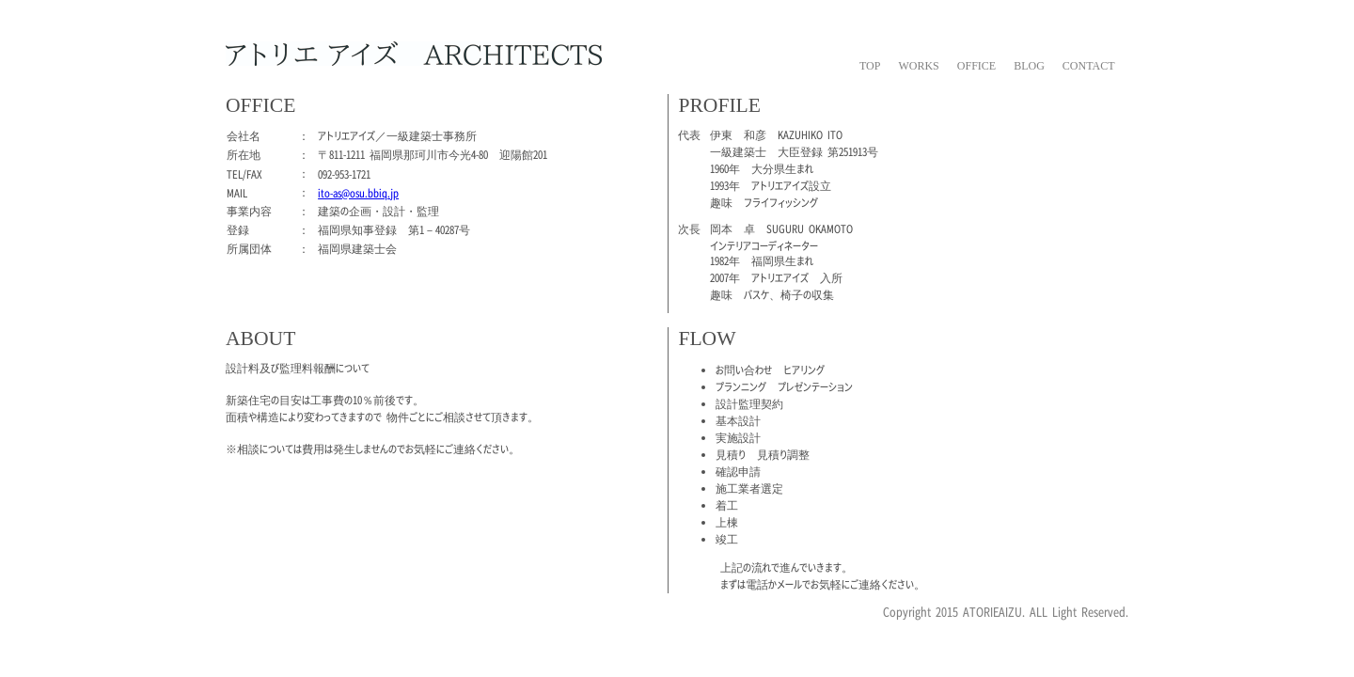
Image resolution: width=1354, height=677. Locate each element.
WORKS (918, 65)
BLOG (1029, 65)
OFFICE (976, 65)
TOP (869, 65)
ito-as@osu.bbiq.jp (358, 192)
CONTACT (1089, 65)
